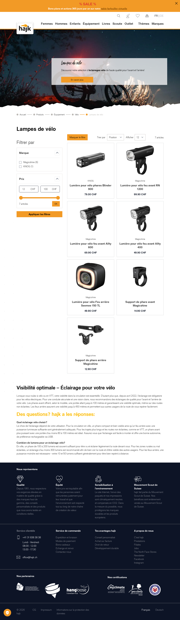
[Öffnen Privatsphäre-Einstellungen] (7, 612)
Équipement (59, 114)
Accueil (23, 114)
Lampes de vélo (96, 114)
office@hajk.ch (30, 557)
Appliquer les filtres (39, 214)
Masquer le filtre (77, 137)
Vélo (77, 114)
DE (161, 15)
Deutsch (159, 609)
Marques (158, 23)
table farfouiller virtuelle (114, 8)
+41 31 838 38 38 (32, 537)
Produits (40, 114)
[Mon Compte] (128, 16)
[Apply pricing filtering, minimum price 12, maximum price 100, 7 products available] (56, 204)
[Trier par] (115, 137)
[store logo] (25, 28)
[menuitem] (66, 537)
